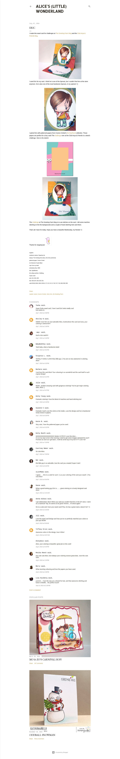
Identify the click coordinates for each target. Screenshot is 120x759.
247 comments (38, 663)
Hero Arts (49, 294)
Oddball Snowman (42, 735)
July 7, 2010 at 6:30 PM (42, 415)
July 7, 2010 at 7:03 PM (42, 442)
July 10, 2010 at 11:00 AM (43, 585)
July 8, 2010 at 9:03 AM (42, 523)
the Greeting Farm (58, 294)
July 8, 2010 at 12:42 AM (43, 493)
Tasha (38, 305)
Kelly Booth (41, 433)
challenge (58, 135)
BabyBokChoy (41, 344)
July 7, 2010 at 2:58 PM (42, 313)
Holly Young (41, 396)
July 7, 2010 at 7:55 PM (42, 454)
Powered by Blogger (60, 752)
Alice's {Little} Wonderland (51, 9)
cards (35, 294)
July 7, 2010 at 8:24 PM (42, 466)
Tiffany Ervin (41, 529)
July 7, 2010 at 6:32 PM (42, 427)
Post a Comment (35, 590)
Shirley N (40, 319)
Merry (38, 566)
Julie (38, 383)
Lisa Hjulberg (41, 578)
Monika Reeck (41, 553)
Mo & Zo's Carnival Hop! (45, 659)
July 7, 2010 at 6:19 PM (42, 402)
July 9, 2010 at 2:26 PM (42, 572)
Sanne (38, 485)
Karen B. (39, 421)
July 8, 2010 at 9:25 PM (42, 547)
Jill (37, 516)
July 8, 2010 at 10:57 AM (43, 535)
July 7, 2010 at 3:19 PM (42, 338)
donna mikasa (41, 499)
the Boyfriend (71, 133)
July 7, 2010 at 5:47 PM (42, 390)
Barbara (39, 369)
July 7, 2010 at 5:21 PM (42, 377)
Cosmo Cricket (42, 294)
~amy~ (38, 332)
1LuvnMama (40, 472)
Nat (37, 460)
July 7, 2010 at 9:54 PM (42, 479)
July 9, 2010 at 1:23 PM (42, 560)
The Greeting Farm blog (64, 33)
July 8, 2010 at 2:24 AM (42, 510)
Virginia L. (41, 356)
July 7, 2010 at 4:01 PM (42, 350)
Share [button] (31, 291)
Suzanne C (40, 408)
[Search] (89, 6)
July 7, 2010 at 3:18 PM (42, 326)
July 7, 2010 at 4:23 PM (42, 363)
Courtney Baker (42, 448)
